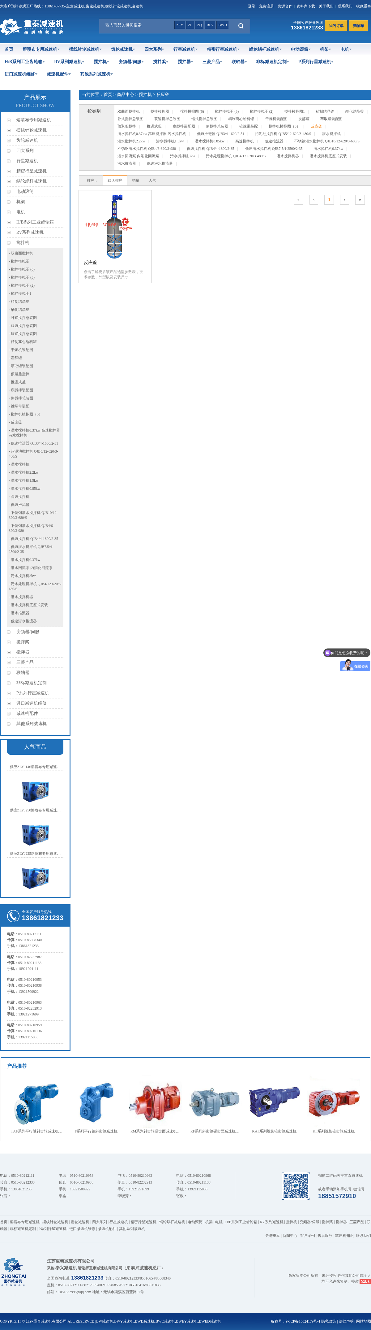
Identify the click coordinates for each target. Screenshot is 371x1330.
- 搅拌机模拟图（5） (25, 414)
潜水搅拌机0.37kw (328, 148)
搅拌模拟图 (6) (192, 111)
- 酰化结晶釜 (19, 309)
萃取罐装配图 (331, 119)
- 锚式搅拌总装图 (23, 334)
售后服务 (325, 1235)
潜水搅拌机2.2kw (131, 141)
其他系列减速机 (96, 74)
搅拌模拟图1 (294, 111)
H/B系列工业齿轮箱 (25, 61)
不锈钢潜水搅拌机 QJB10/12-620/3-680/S (327, 141)
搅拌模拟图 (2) (262, 111)
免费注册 (266, 6)
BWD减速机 (145, 1321)
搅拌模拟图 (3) (227, 111)
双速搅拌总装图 (167, 119)
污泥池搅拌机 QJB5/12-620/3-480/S (283, 134)
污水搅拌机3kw (182, 156)
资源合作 (285, 6)
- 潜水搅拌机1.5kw (24, 480)
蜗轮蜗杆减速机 (265, 49)
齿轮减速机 (123, 49)
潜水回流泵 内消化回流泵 (138, 156)
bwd (222, 25)
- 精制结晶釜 (19, 301)
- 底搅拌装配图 (21, 390)
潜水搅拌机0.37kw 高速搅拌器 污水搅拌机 (151, 134)
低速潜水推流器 (160, 163)
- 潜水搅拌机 (19, 464)
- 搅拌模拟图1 (20, 293)
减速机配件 (59, 74)
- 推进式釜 (17, 382)
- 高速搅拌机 (19, 496)
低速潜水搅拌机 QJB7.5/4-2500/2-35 (274, 148)
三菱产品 (212, 61)
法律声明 (346, 1321)
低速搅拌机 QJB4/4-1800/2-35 (210, 148)
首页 (9, 49)
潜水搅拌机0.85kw (209, 141)
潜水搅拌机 (331, 134)
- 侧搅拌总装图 (21, 398)
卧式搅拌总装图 (130, 119)
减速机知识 (344, 1235)
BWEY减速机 (187, 1321)
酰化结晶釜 (354, 111)
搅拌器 (185, 61)
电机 (346, 49)
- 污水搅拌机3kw (22, 576)
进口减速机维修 (21, 74)
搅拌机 (101, 61)
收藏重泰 (363, 6)
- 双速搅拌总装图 (23, 326)
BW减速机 (104, 1321)
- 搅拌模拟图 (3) (22, 277)
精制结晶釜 (325, 111)
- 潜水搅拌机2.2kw (24, 472)
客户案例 (307, 1235)
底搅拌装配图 (184, 126)
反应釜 (162, 94)
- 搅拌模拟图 (19, 261)
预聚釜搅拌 (126, 126)
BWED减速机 (210, 1321)
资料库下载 (305, 6)
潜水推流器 (126, 163)
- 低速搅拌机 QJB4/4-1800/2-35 (33, 539)
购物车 (358, 26)
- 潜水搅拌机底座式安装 (28, 605)
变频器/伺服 (131, 61)
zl (190, 25)
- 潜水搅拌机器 (21, 597)
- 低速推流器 (19, 504)
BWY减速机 (124, 1321)
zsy (179, 25)
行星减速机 (185, 49)
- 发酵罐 (15, 358)
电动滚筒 (301, 49)
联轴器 (239, 61)
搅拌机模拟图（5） (284, 126)
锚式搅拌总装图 (204, 119)
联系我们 (345, 6)
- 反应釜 (15, 422)
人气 (152, 180)
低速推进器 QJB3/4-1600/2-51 (220, 134)
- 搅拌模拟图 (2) (22, 285)
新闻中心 (290, 1235)
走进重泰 (272, 1235)
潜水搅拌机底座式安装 (328, 156)
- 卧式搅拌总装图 (23, 317)
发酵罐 (303, 119)
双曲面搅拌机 (128, 111)
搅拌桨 (160, 61)
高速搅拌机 (244, 141)
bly (210, 25)
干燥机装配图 (276, 119)
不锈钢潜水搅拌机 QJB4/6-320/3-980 (146, 148)
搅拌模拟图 (160, 111)
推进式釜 (154, 126)
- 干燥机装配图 (21, 350)
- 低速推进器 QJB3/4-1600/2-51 (33, 443)
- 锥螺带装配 (19, 406)
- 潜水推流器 (19, 613)
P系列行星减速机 (316, 61)
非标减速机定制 (272, 61)
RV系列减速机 (69, 61)
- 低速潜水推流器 (23, 621)
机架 (325, 49)
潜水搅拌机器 (288, 156)
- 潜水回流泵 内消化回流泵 (31, 568)
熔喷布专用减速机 (41, 49)
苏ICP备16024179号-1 (303, 1321)
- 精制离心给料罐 (23, 342)
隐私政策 (328, 1321)
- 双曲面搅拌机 (21, 253)
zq (199, 25)
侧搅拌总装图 (217, 126)
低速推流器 (274, 141)
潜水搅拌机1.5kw (170, 141)
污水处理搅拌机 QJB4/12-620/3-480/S (236, 156)
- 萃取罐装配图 (21, 366)
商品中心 (125, 94)
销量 (135, 180)
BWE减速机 (165, 1321)
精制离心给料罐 (241, 119)
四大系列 (154, 49)
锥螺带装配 (248, 126)
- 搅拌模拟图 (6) (22, 269)
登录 (251, 6)
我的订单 (336, 26)
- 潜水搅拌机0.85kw (25, 488)
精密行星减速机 (223, 49)
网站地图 (363, 1321)
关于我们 (326, 6)
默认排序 (115, 180)
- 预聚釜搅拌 (19, 374)
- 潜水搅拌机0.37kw (25, 560)
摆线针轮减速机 (85, 49)
